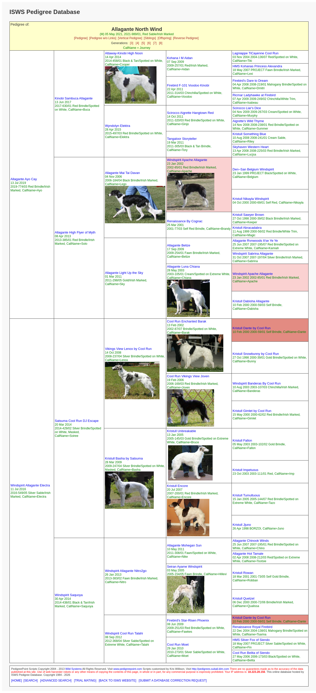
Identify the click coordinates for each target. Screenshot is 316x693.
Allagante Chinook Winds (251, 540)
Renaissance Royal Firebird (252, 627)
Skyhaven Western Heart (250, 147)
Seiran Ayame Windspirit (184, 566)
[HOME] (16, 680)
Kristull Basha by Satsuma (124, 458)
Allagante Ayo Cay (23, 179)
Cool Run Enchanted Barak (186, 321)
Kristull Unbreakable (181, 431)
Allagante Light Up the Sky (124, 273)
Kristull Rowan (243, 573)
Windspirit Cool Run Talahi (124, 633)
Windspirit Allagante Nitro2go (126, 571)
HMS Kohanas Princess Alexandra (257, 66)
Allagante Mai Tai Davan (122, 173)
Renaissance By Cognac (184, 221)
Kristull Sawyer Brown (248, 215)
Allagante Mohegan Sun (184, 545)
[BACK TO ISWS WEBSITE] (117, 680)
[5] (143, 43)
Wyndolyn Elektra (117, 126)
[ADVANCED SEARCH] (56, 680)
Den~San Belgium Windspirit (253, 169)
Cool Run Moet (178, 644)
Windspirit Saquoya (69, 595)
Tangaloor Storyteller (182, 139)
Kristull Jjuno (242, 525)
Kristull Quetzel (243, 598)
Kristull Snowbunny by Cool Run (256, 354)
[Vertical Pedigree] (130, 38)
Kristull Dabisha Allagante (251, 301)
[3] (131, 43)
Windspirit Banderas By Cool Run (257, 383)
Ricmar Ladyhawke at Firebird (254, 95)
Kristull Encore (177, 486)
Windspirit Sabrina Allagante (253, 253)
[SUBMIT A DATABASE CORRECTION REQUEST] (173, 680)
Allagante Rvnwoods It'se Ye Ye (255, 240)
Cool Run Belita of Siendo (251, 653)
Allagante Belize (178, 245)
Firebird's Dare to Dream (250, 80)
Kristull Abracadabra (247, 228)
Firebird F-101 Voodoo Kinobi (188, 85)
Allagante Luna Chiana (183, 266)
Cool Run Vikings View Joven (188, 376)
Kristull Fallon (242, 440)
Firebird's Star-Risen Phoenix (188, 620)
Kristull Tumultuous (246, 495)
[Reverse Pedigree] (186, 38)
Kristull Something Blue (249, 134)
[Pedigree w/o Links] (102, 38)
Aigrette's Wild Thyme (248, 121)
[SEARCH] (30, 680)
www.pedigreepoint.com (127, 668)
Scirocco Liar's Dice (247, 108)
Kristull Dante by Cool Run (251, 328)
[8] (160, 43)
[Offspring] (164, 38)
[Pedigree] (81, 38)
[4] (137, 43)
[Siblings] (150, 38)
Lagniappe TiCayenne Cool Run (255, 53)
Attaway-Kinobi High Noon (124, 53)
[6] (149, 43)
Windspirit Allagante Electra (30, 485)
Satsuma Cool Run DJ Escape (77, 421)
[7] (155, 43)
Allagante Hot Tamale (248, 553)
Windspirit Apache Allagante (187, 160)
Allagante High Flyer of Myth (75, 232)
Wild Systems (73, 668)
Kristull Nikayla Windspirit (251, 199)
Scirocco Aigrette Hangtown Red (190, 113)
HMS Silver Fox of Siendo (251, 640)
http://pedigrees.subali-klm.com (210, 668)
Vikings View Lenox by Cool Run (128, 349)
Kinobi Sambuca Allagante (74, 98)
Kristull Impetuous (245, 470)
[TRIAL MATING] (85, 680)
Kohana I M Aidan (180, 58)
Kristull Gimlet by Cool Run (252, 411)
